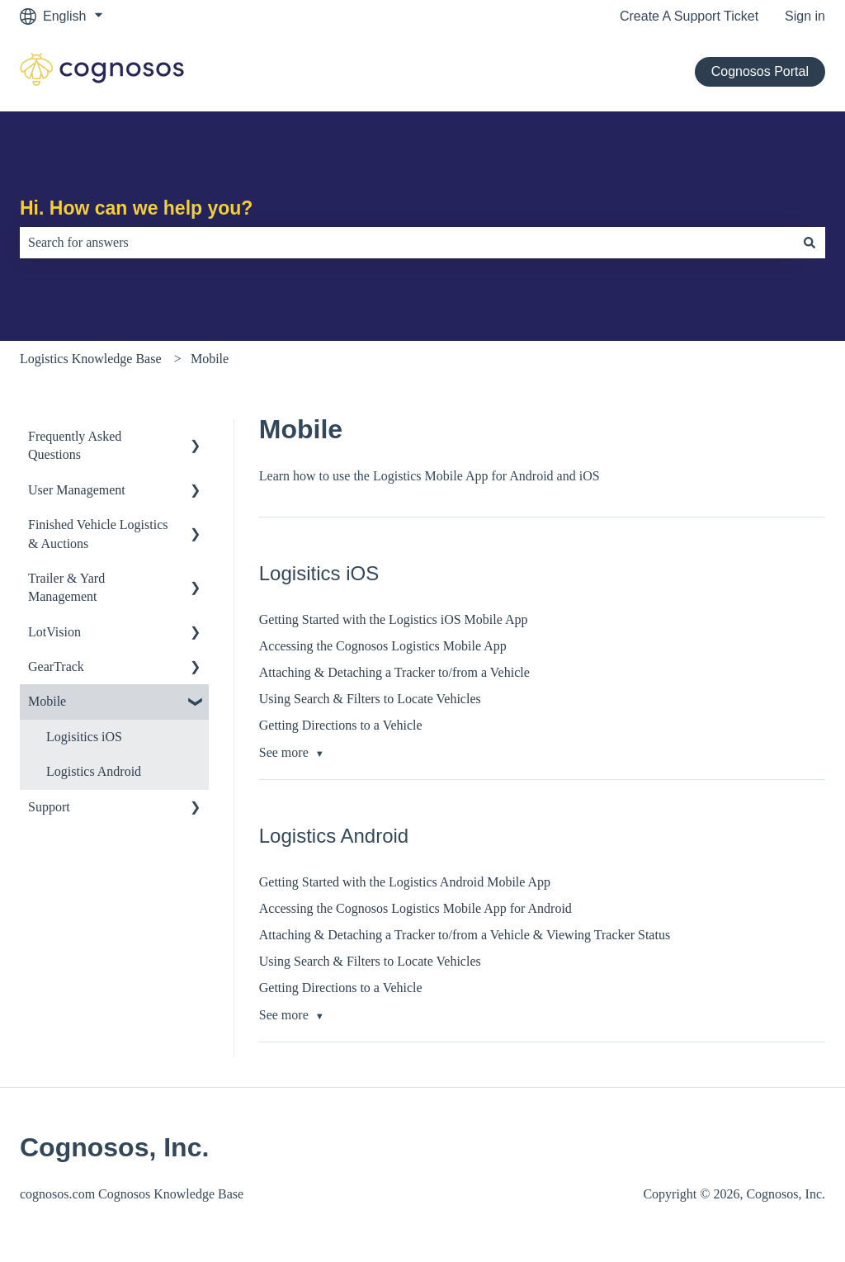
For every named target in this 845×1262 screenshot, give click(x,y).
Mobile (210, 359)
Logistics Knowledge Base (91, 359)
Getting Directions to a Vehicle (340, 725)
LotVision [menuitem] (54, 632)
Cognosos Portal (760, 71)
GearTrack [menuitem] (56, 666)
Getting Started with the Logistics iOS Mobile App (393, 619)
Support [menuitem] (49, 807)
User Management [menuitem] (76, 490)
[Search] (809, 242)
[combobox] (407, 242)
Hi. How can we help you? (136, 208)
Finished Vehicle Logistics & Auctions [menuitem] (98, 534)
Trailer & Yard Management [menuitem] (66, 587)
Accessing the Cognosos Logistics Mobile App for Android (415, 908)
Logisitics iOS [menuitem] (84, 737)
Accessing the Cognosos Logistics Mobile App (383, 646)
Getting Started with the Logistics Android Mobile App (404, 882)
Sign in (805, 16)
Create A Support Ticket (689, 16)
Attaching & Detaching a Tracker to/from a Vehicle (394, 672)
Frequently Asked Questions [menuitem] (74, 445)
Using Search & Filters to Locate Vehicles (370, 699)
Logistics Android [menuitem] (93, 771)
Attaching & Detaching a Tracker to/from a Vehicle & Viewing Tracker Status (464, 935)
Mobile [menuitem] (47, 701)
